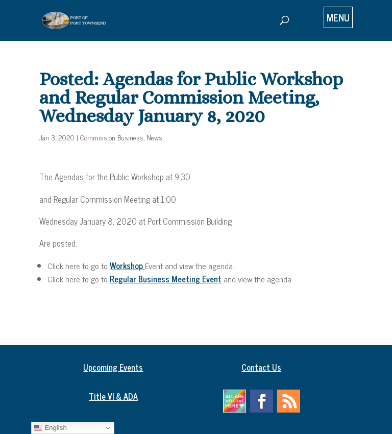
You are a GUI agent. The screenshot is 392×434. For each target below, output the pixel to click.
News (154, 137)
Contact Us (261, 367)
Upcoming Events (113, 367)
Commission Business (111, 137)
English (50, 428)
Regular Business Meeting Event (166, 278)
